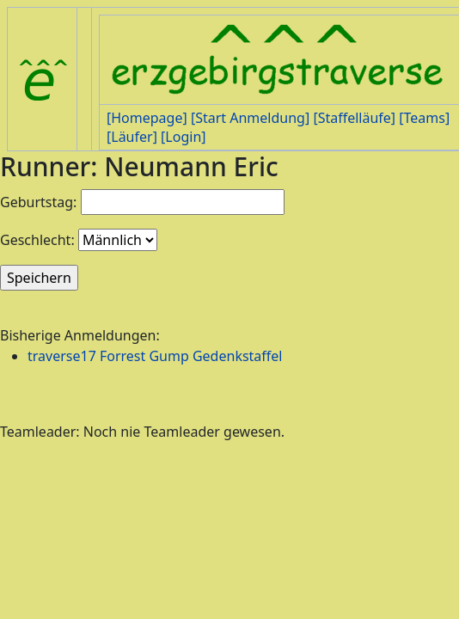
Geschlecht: (37, 239)
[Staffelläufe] (354, 117)
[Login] (183, 136)
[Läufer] (132, 136)
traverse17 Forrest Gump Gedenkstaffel (155, 355)
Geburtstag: (38, 202)
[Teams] (424, 117)
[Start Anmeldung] (250, 117)
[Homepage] (147, 117)
